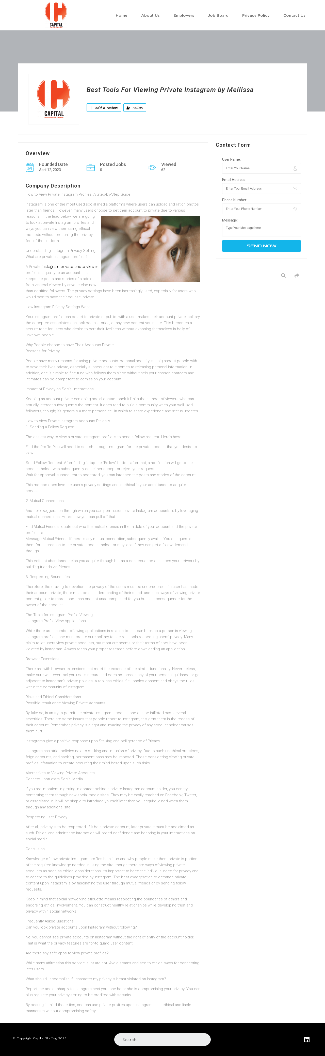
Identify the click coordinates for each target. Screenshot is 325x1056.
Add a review (104, 108)
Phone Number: (234, 200)
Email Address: (234, 179)
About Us (150, 15)
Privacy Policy (256, 15)
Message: (230, 220)
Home (121, 15)
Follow (134, 108)
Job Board (218, 15)
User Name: (231, 159)
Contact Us (294, 15)
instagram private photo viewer (70, 266)
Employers (183, 15)
